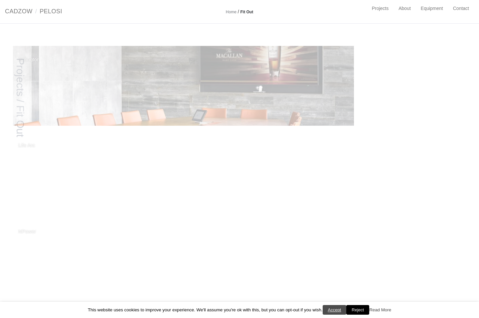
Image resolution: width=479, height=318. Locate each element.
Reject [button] (358, 309)
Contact (461, 8)
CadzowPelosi (33, 11)
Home (231, 12)
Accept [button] (334, 309)
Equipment (432, 8)
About (405, 8)
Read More (380, 309)
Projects (380, 8)
